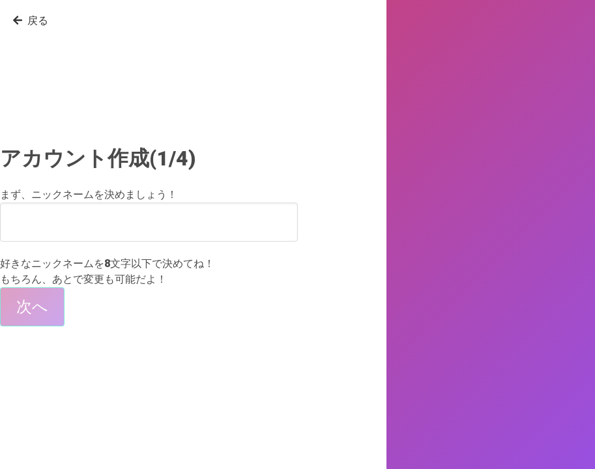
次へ (32, 307)
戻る (30, 20)
